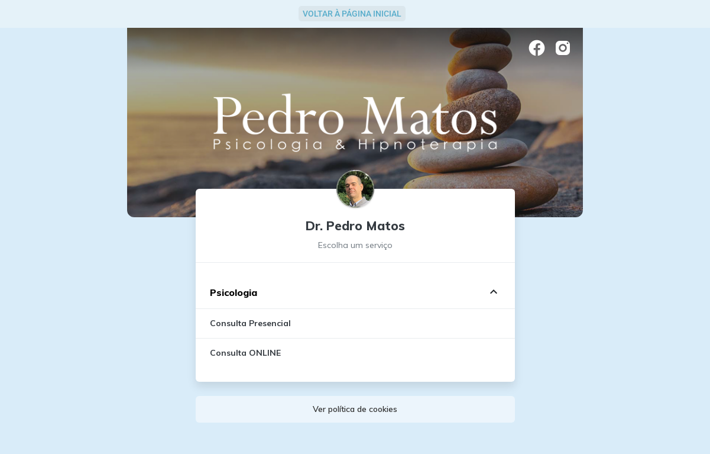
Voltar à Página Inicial (352, 13)
